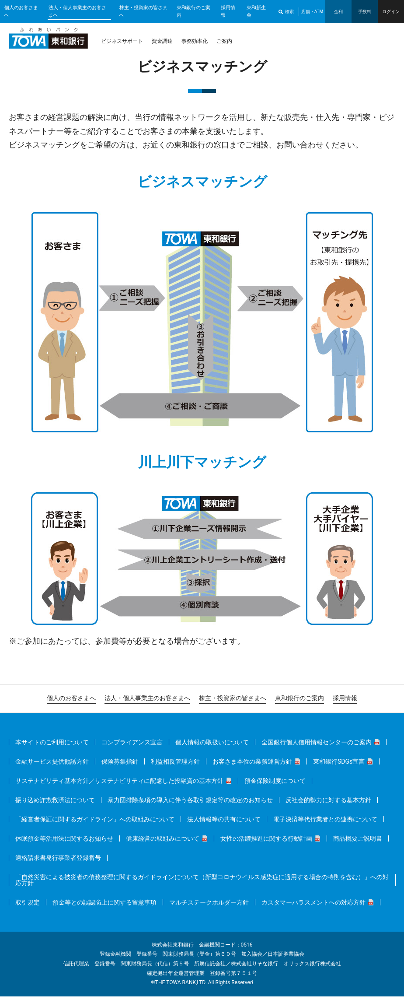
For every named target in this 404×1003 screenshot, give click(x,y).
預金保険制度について (275, 787)
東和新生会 (256, 11)
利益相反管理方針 (175, 768)
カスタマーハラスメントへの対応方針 (313, 908)
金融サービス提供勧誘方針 (52, 768)
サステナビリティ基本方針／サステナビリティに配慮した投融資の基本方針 (119, 787)
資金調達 (162, 41)
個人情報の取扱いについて (212, 748)
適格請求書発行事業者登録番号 (58, 864)
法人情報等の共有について (224, 825)
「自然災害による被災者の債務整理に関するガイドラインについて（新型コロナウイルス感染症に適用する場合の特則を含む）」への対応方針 (202, 886)
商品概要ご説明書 (357, 845)
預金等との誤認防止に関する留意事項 (104, 908)
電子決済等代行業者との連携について (325, 825)
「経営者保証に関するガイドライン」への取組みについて (94, 825)
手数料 (364, 11)
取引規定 (27, 908)
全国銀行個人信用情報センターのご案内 (316, 748)
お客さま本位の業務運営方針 (252, 768)
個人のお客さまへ (21, 11)
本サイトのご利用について (52, 748)
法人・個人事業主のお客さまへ (77, 11)
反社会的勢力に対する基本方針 (328, 806)
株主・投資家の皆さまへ (143, 11)
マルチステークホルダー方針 (209, 908)
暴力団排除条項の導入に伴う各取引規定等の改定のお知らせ (190, 806)
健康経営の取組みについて (162, 845)
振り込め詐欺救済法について (55, 806)
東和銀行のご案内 (193, 11)
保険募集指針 (119, 768)
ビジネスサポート (122, 41)
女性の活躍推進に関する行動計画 (266, 845)
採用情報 (228, 11)
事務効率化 (194, 41)
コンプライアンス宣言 (132, 748)
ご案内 (224, 41)
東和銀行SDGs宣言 (339, 768)
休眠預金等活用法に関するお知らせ (64, 845)
